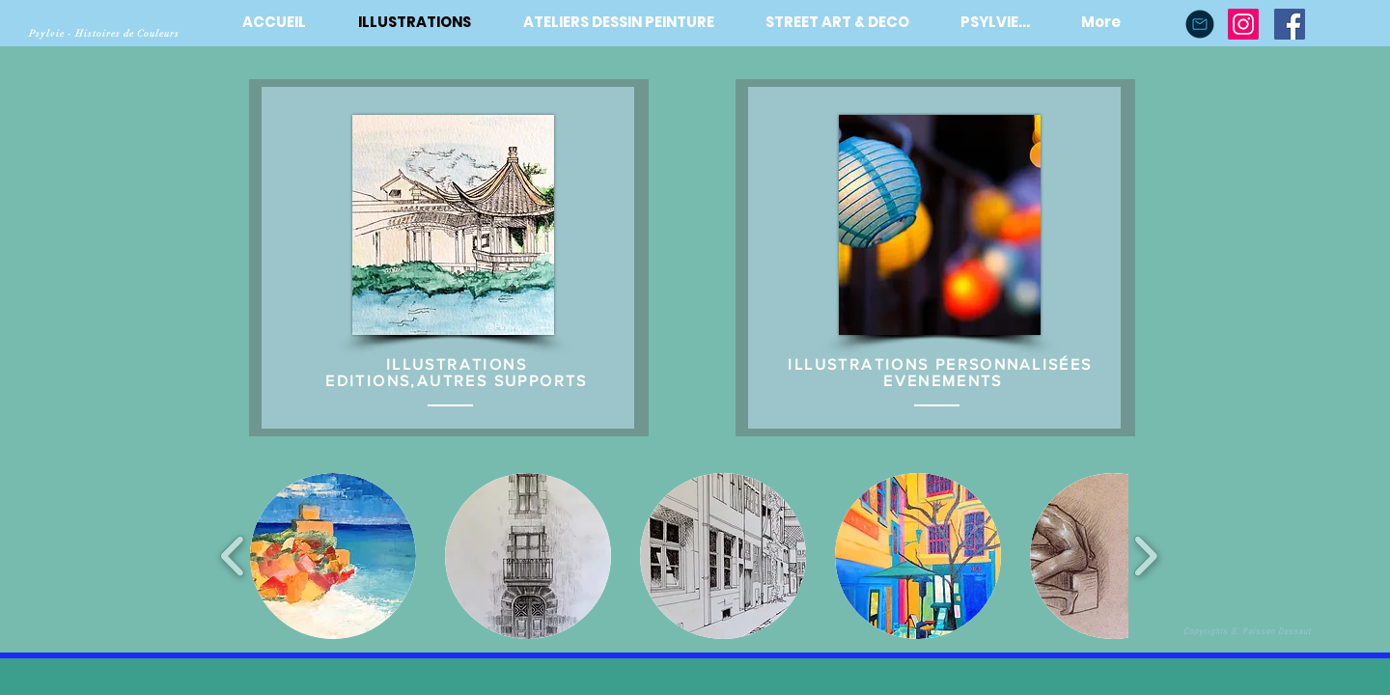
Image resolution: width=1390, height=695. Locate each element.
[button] (333, 556)
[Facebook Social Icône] (1289, 24)
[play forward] (1145, 555)
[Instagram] (1243, 24)
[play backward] (233, 555)
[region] (448, 258)
